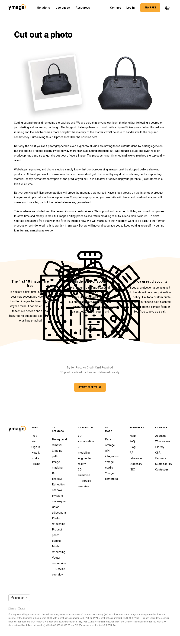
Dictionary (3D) (136, 466)
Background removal (59, 442)
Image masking (57, 464)
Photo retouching (58, 521)
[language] (167, 8)
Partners (160, 458)
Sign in (35, 447)
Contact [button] (115, 7)
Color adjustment (59, 509)
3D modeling (84, 449)
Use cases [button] (63, 7)
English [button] (19, 597)
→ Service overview (58, 571)
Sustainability (163, 464)
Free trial (34, 438)
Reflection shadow (58, 487)
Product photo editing (57, 535)
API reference (136, 455)
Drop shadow (57, 476)
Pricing (35, 464)
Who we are (162, 441)
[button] (17, 7)
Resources (83, 7)
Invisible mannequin (59, 498)
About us (160, 435)
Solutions (43, 7)
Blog (133, 447)
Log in (130, 7)
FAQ (132, 441)
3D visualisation (86, 438)
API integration (111, 453)
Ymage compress (111, 476)
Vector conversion (59, 560)
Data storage (110, 442)
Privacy (12, 608)
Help (133, 435)
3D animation (84, 472)
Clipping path (57, 453)
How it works (35, 455)
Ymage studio (109, 464)
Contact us (162, 469)
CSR (158, 452)
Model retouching (58, 549)
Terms (21, 608)
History (159, 447)
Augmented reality (85, 461)
